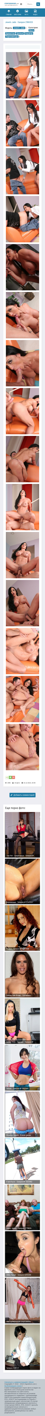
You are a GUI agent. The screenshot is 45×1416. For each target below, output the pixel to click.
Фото (26, 12)
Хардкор (29, 33)
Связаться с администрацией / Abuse (19, 1382)
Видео (35, 12)
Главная (9, 12)
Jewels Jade (19, 28)
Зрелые (19, 33)
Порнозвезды (12, 36)
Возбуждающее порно (13, 1386)
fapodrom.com (12, 4)
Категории (17, 12)
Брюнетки (10, 33)
